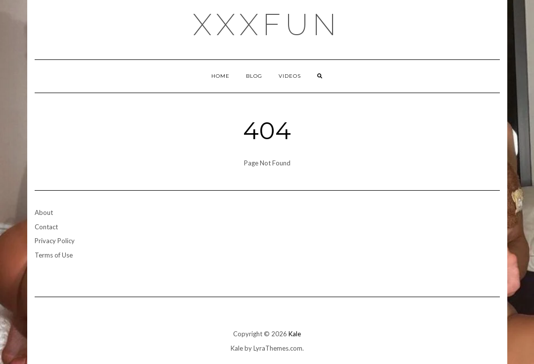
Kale (295, 334)
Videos (290, 76)
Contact (46, 227)
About (44, 212)
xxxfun (267, 24)
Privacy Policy (55, 241)
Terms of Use (54, 255)
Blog (254, 76)
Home (220, 76)
